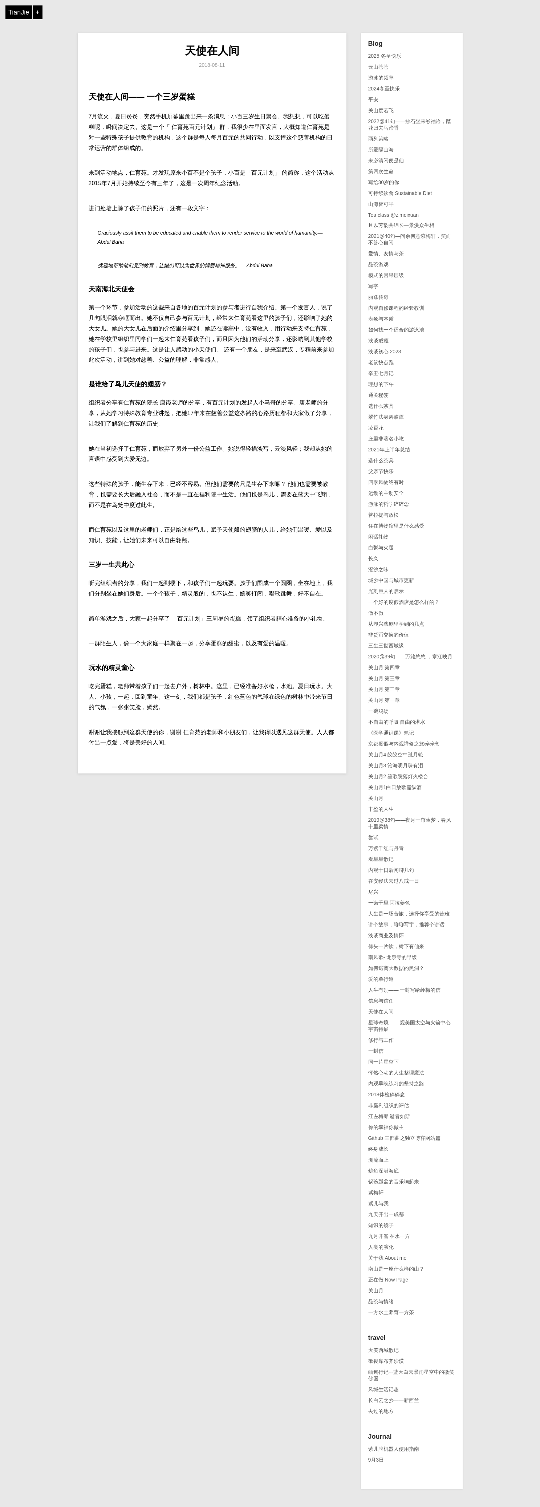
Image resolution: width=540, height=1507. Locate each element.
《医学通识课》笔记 (391, 733)
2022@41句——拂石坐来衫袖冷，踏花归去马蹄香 (409, 124)
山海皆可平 (381, 204)
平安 (373, 99)
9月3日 (376, 1460)
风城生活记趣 (383, 1389)
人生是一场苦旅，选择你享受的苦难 (409, 914)
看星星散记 (381, 859)
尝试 (373, 837)
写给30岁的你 (383, 182)
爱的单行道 (381, 979)
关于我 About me (387, 1258)
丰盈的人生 (381, 809)
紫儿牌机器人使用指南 (393, 1449)
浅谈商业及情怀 (386, 935)
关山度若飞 (381, 110)
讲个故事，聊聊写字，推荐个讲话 (406, 924)
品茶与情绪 (381, 1301)
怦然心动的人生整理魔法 (396, 1073)
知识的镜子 (381, 1225)
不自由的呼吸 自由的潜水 (397, 722)
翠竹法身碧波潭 (386, 417)
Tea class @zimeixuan (393, 215)
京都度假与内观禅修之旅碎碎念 (403, 744)
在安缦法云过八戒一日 (393, 881)
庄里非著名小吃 (386, 439)
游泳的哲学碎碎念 (388, 504)
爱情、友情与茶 (386, 253)
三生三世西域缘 (386, 646)
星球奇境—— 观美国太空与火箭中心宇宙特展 (409, 1026)
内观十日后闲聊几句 (391, 870)
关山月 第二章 (384, 689)
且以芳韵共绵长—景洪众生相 (401, 225)
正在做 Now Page (388, 1280)
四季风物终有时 (386, 482)
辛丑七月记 (381, 373)
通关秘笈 (378, 395)
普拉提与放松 (383, 515)
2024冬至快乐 (384, 89)
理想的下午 (381, 384)
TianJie (18, 12)
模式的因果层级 (386, 275)
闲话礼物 (378, 537)
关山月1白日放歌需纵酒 (395, 787)
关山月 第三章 (384, 678)
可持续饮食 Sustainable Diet (400, 193)
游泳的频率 (381, 78)
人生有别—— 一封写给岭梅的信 (404, 990)
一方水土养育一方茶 (391, 1312)
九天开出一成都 (386, 1214)
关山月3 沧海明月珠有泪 (395, 765)
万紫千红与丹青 (386, 848)
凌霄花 (375, 428)
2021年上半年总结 (389, 449)
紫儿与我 (378, 1203)
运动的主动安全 (386, 493)
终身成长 (378, 1149)
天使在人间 (212, 51)
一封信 (375, 1051)
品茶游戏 (378, 264)
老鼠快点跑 (381, 362)
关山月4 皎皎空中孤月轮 (395, 754)
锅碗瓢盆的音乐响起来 (393, 1182)
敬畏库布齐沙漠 (386, 1361)
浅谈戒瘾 (378, 341)
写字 (373, 286)
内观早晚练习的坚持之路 (396, 1083)
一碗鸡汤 (378, 711)
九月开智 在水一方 (389, 1236)
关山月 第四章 (384, 667)
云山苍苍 (378, 67)
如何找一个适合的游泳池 (396, 330)
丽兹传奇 (378, 297)
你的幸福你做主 (386, 1127)
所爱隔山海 (381, 150)
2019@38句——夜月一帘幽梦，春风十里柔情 (409, 823)
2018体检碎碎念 (386, 1094)
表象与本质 (381, 319)
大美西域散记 (383, 1350)
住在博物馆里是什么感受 (396, 526)
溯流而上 (378, 1160)
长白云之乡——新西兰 (393, 1400)
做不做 (375, 613)
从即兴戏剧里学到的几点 (396, 624)
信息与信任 (381, 1001)
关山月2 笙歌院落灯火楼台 (398, 776)
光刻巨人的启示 (386, 591)
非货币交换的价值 (388, 635)
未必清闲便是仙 (386, 160)
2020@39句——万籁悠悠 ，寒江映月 (410, 656)
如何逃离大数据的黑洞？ (396, 968)
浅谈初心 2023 (384, 351)
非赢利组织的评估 (388, 1105)
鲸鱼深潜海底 (383, 1171)
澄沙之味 (378, 569)
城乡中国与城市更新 (391, 580)
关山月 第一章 (384, 700)
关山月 (375, 798)
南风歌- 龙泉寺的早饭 (392, 957)
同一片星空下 (383, 1062)
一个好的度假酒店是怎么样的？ (403, 602)
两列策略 (378, 139)
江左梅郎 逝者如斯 (389, 1116)
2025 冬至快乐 (384, 56)
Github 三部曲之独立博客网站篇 (404, 1138)
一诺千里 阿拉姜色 (389, 903)
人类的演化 (381, 1247)
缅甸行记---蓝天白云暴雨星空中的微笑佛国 (411, 1375)
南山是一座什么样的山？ (396, 1269)
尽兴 (373, 892)
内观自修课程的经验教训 (396, 308)
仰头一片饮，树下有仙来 (396, 946)
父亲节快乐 (381, 471)
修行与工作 (381, 1040)
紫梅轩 (375, 1192)
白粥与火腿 (381, 548)
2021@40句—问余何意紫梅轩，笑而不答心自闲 (409, 239)
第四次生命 (381, 171)
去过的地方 (381, 1411)
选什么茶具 (381, 406)
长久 (373, 558)
